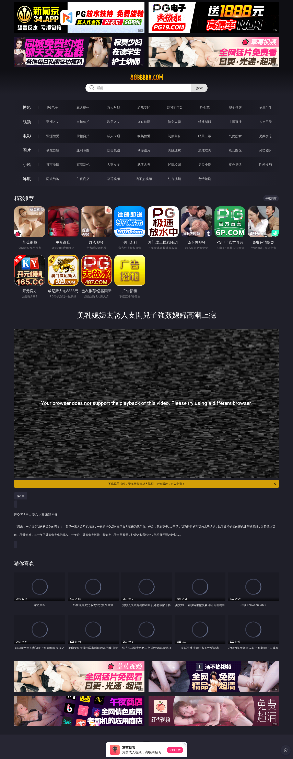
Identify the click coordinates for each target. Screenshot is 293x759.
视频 (27, 121)
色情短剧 (204, 179)
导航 (27, 178)
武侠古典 (143, 164)
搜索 (199, 88)
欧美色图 (113, 150)
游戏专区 (143, 107)
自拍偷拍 (83, 121)
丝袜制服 (204, 121)
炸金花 (205, 107)
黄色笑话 (235, 164)
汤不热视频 (144, 179)
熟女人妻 (174, 121)
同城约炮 (52, 179)
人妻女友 (113, 164)
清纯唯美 (204, 150)
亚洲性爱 (52, 136)
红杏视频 (174, 179)
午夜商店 (83, 179)
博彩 (27, 107)
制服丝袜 (174, 136)
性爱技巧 (265, 164)
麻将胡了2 (174, 107)
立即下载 (175, 750)
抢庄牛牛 (265, 107)
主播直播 (235, 121)
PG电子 (52, 107)
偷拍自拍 (83, 136)
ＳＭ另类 (265, 121)
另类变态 (265, 136)
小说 (27, 164)
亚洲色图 (83, 150)
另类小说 (204, 164)
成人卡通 (113, 136)
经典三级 (204, 136)
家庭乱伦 (83, 164)
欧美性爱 (143, 136)
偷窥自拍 (52, 150)
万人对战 (113, 107)
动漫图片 (143, 150)
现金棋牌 (235, 107)
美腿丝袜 (174, 150)
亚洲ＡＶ (52, 121)
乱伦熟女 (235, 136)
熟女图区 (235, 150)
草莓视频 (113, 179)
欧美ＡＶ (113, 121)
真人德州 (83, 107)
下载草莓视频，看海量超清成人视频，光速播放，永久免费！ (192, 483)
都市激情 (52, 164)
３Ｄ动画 (143, 121)
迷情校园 (174, 164)
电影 (27, 136)
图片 (27, 150)
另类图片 (265, 150)
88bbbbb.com (146, 77)
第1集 (20, 496)
